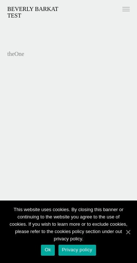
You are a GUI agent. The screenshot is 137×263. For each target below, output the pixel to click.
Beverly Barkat (32, 9)
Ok (48, 249)
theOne (15, 54)
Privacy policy (77, 249)
